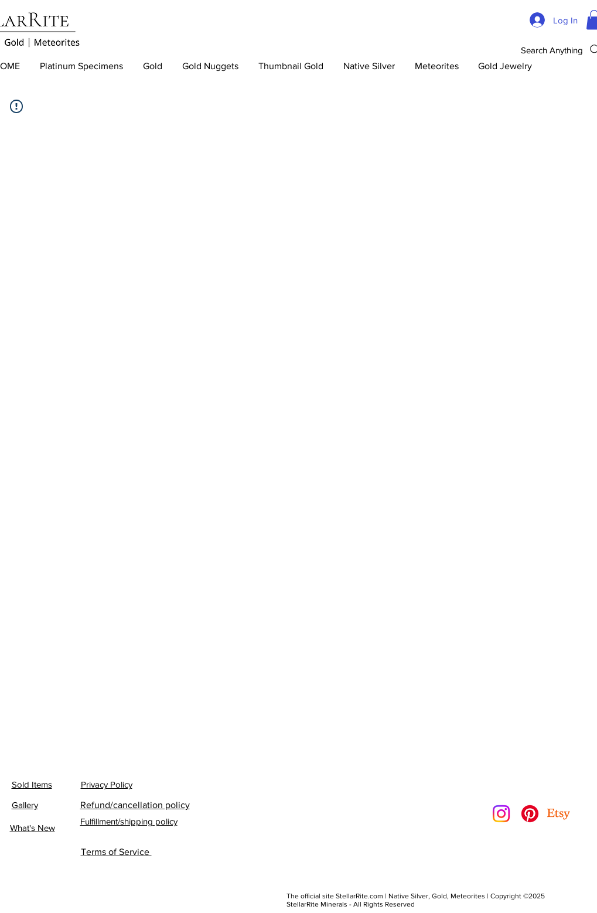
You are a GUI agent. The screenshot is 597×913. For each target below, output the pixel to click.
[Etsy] (558, 813)
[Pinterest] (529, 813)
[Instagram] (501, 813)
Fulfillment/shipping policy (129, 821)
